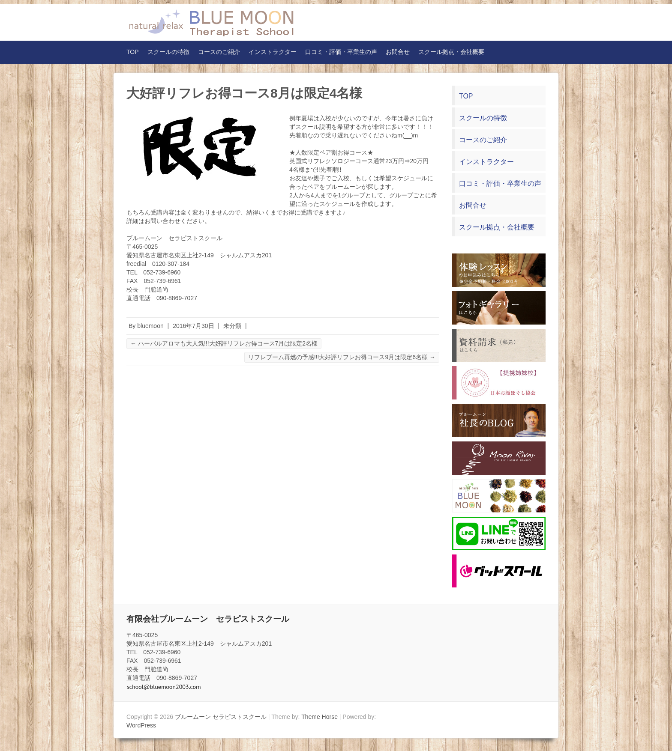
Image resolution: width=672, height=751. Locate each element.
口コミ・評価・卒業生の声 (341, 51)
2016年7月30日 (193, 325)
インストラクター (273, 51)
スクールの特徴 (168, 51)
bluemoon (150, 325)
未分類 (232, 325)
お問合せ (398, 51)
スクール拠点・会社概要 (451, 51)
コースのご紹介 (219, 51)
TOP (132, 51)
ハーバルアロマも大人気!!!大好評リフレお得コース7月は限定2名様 (224, 343)
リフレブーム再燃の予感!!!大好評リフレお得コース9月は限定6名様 (341, 357)
